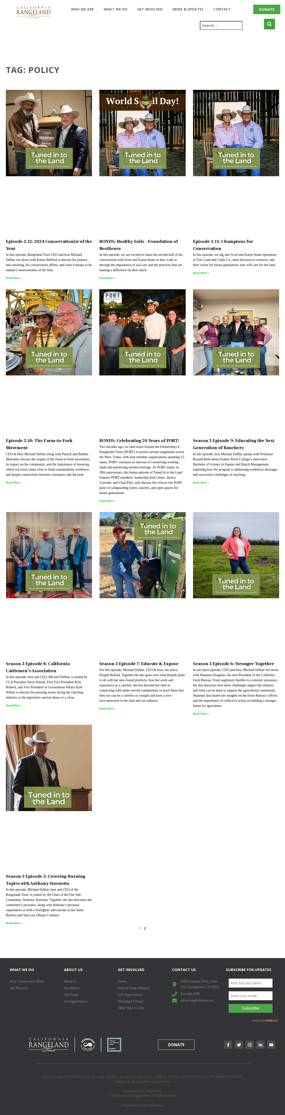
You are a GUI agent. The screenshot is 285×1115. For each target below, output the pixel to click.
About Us (73, 969)
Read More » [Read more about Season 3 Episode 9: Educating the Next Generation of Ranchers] (201, 482)
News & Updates (188, 9)
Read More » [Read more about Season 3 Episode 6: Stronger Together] (201, 713)
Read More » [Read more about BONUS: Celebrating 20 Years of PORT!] (107, 501)
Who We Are (82, 9)
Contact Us (184, 969)
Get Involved (150, 9)
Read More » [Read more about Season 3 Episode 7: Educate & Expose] (107, 708)
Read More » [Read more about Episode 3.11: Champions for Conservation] (201, 273)
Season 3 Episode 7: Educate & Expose (139, 664)
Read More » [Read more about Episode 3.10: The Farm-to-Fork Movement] (14, 482)
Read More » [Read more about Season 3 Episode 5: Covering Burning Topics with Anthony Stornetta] (14, 923)
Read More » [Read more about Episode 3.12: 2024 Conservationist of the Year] (14, 278)
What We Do (115, 9)
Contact (222, 9)
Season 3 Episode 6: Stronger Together (233, 664)
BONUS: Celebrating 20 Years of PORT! (139, 441)
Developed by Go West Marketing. (142, 1105)
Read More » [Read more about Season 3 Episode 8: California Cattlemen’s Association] (14, 705)
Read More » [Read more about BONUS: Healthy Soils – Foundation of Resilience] (107, 278)
